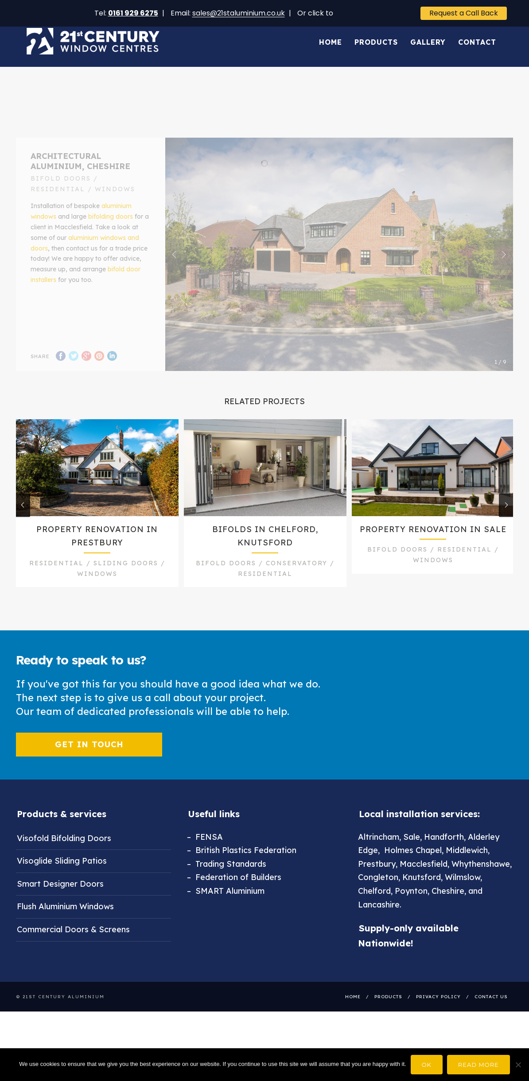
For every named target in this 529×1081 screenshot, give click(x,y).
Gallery (428, 32)
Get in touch (89, 765)
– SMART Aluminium (225, 912)
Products (376, 32)
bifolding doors (110, 230)
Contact (477, 32)
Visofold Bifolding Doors (64, 859)
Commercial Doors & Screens (73, 951)
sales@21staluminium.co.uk (238, 13)
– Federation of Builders (234, 898)
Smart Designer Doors (60, 905)
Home (330, 32)
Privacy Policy (438, 1018)
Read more (478, 1064)
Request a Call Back (463, 13)
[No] (517, 1064)
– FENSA (205, 858)
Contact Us (491, 1018)
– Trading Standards (226, 885)
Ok (427, 1064)
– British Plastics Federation (241, 871)
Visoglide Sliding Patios (62, 882)
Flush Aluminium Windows (65, 928)
